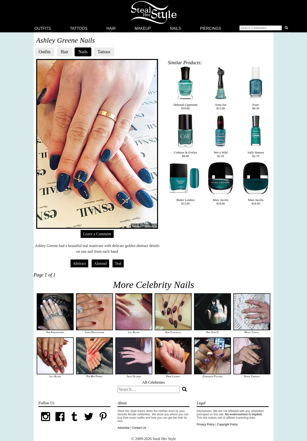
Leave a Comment (97, 234)
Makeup (143, 28)
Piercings (210, 28)
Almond (100, 263)
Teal (118, 263)
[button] (264, 28)
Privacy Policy (206, 424)
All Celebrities (153, 382)
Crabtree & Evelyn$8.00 (185, 136)
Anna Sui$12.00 (220, 88)
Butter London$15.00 (185, 183)
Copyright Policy (227, 424)
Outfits (43, 28)
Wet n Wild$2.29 (220, 136)
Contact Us (139, 427)
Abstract (79, 263)
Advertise (124, 427)
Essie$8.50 (255, 88)
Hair (111, 28)
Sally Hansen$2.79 (255, 136)
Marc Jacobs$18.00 (220, 183)
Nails (175, 28)
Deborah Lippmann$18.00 (185, 88)
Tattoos (79, 28)
